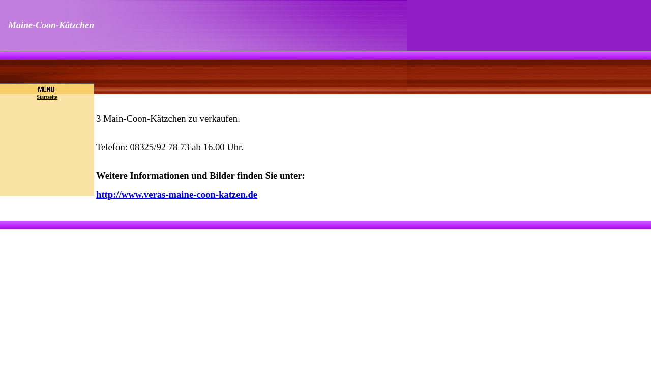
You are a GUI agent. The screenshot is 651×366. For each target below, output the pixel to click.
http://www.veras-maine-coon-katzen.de (176, 194)
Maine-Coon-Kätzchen (51, 25)
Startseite (47, 97)
